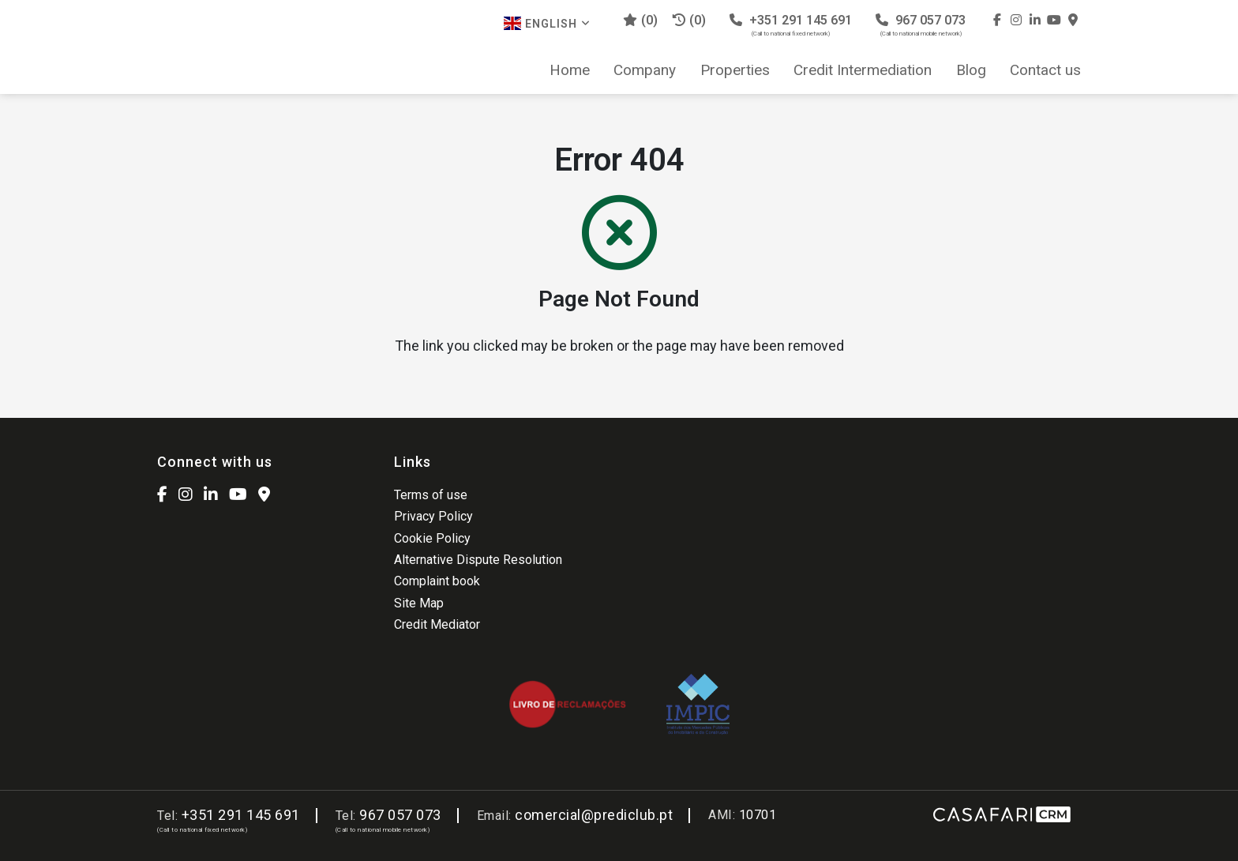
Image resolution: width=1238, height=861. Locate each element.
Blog (971, 70)
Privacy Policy (433, 516)
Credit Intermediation (862, 70)
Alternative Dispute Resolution (478, 559)
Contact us (1045, 70)
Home (570, 70)
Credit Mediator (437, 624)
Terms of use (430, 494)
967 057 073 (921, 25)
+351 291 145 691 (791, 25)
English (547, 23)
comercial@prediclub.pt (594, 814)
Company (644, 70)
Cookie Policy (432, 538)
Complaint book (437, 580)
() (640, 20)
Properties (735, 70)
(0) (689, 20)
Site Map (419, 603)
